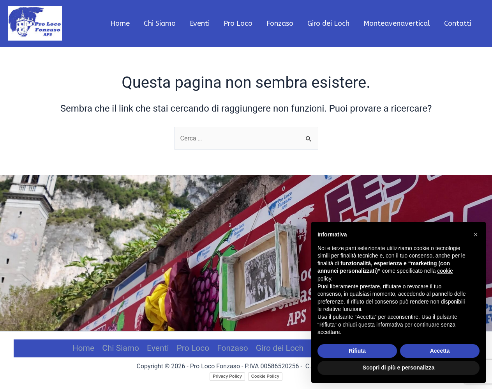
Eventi (158, 348)
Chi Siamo (120, 348)
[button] (475, 234)
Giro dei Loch (280, 348)
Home (83, 348)
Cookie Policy (265, 376)
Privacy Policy (227, 376)
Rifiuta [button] (357, 351)
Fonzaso (232, 348)
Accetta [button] (440, 351)
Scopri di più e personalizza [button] (398, 367)
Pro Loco (193, 348)
